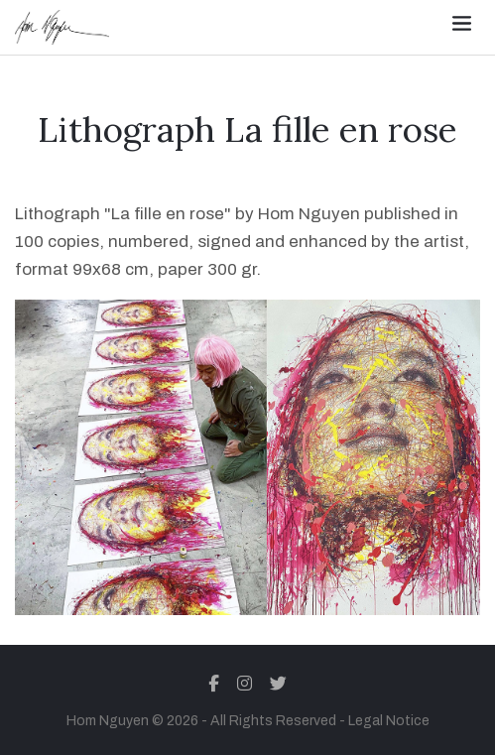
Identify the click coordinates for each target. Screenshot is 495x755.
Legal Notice (389, 720)
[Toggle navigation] (461, 23)
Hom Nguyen (107, 720)
